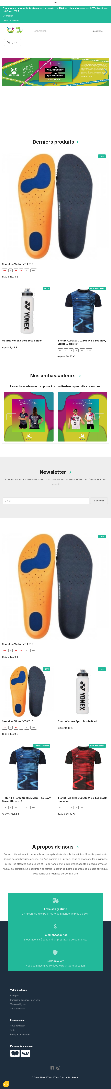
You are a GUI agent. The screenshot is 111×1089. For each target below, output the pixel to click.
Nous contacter (17, 1008)
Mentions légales (18, 1004)
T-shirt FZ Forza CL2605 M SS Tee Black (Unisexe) (82, 799)
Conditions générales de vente (25, 1000)
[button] (55, 3)
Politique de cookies (20, 1034)
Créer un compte (11, 20)
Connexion (8, 15)
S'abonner (99, 500)
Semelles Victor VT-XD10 (17, 264)
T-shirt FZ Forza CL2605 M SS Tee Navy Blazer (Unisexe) (82, 342)
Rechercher (97, 31)
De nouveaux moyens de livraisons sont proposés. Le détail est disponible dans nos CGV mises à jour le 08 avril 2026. (55, 9)
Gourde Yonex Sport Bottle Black (22, 340)
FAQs (12, 1030)
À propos (14, 995)
